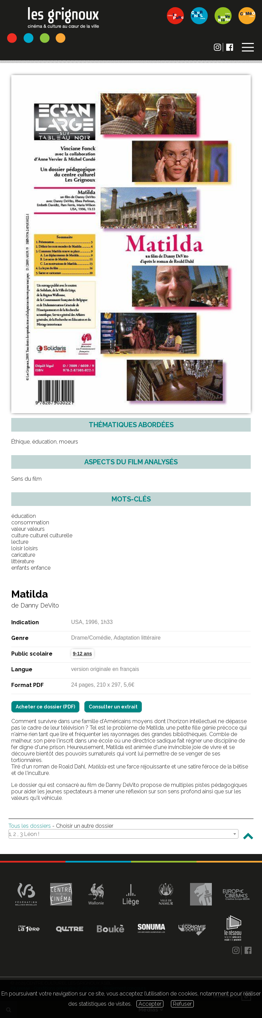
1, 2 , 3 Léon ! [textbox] (24, 834)
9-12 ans (82, 653)
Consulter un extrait (113, 706)
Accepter (150, 1004)
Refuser (182, 1004)
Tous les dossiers (30, 826)
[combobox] (123, 834)
